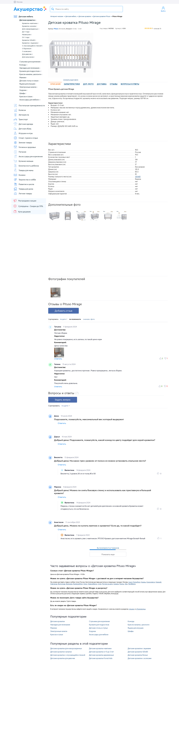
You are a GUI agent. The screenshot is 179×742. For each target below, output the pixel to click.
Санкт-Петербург (134, 582)
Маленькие (27, 34)
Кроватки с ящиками (30, 43)
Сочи (99, 584)
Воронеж (69, 584)
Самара (116, 584)
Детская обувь (22, 129)
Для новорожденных (30, 29)
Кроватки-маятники (30, 23)
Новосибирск (92, 584)
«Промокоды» (141, 609)
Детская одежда (23, 124)
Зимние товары (22, 142)
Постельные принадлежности (29, 105)
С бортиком (27, 48)
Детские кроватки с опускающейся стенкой (67, 655)
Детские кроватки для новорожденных (66, 648)
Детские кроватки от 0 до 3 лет (101, 652)
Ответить (58, 359)
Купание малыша (23, 161)
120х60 (138, 177)
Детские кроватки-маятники (100, 648)
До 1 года (26, 32)
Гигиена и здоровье (24, 147)
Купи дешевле (22, 211)
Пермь (121, 584)
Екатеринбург (78, 584)
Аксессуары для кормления (28, 156)
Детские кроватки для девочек (62, 658)
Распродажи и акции (24, 201)
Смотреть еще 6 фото (70, 80)
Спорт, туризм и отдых (25, 138)
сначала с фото (89, 319)
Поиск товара (52, 9)
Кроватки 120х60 (29, 40)
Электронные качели (28, 87)
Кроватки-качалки (29, 26)
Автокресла (21, 115)
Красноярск (151, 582)
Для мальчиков (28, 57)
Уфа (126, 584)
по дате (63, 319)
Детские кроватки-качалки (61, 652)
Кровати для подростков (30, 71)
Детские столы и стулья (29, 81)
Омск (85, 584)
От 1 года (26, 37)
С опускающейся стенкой (32, 46)
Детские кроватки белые (138, 655)
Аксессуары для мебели (29, 100)
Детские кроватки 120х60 (138, 652)
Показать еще (108, 554)
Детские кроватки (27, 20)
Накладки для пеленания (29, 68)
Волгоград (61, 584)
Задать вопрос (63, 399)
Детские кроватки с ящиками (139, 648)
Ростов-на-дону (107, 584)
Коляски (19, 110)
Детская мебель (23, 16)
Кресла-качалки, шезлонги (30, 74)
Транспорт (20, 119)
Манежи (23, 77)
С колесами (27, 51)
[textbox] (86, 9)
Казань (143, 582)
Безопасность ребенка (26, 166)
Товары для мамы (23, 170)
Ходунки (23, 90)
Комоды (23, 65)
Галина (57, 364)
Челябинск (132, 584)
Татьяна (58, 327)
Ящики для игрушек (27, 84)
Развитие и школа (23, 184)
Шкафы (22, 93)
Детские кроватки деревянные (101, 655)
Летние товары (22, 193)
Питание (19, 152)
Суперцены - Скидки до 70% (28, 206)
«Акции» (131, 609)
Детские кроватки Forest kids (100, 658)
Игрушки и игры (23, 133)
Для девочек (27, 54)
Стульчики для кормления (30, 62)
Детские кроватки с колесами (139, 658)
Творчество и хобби (24, 180)
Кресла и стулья (26, 96)
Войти (163, 9)
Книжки (19, 175)
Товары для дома (23, 189)
